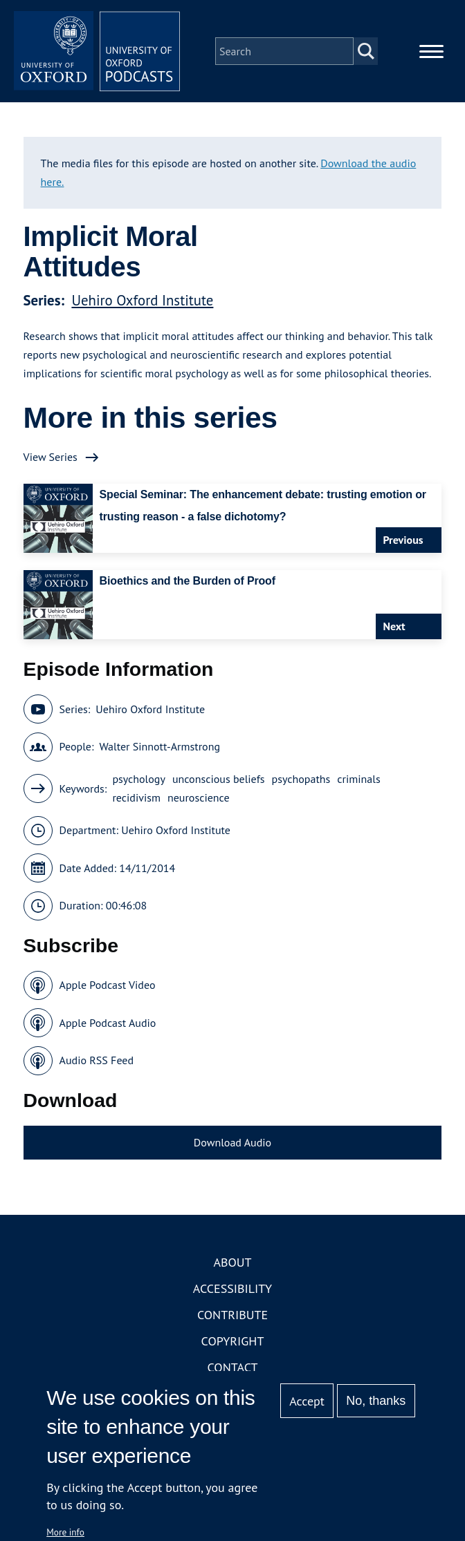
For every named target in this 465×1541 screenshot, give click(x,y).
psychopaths (301, 779)
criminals (358, 779)
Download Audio (232, 1142)
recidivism (136, 797)
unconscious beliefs (218, 779)
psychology (138, 779)
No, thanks (375, 1401)
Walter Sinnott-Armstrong (159, 746)
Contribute (232, 1315)
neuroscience (198, 797)
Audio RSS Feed (97, 1060)
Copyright (232, 1341)
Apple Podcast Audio (108, 1023)
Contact (233, 1367)
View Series (51, 457)
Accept (307, 1401)
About (232, 1262)
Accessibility (232, 1288)
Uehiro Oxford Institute (142, 300)
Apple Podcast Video (108, 985)
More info (65, 1532)
